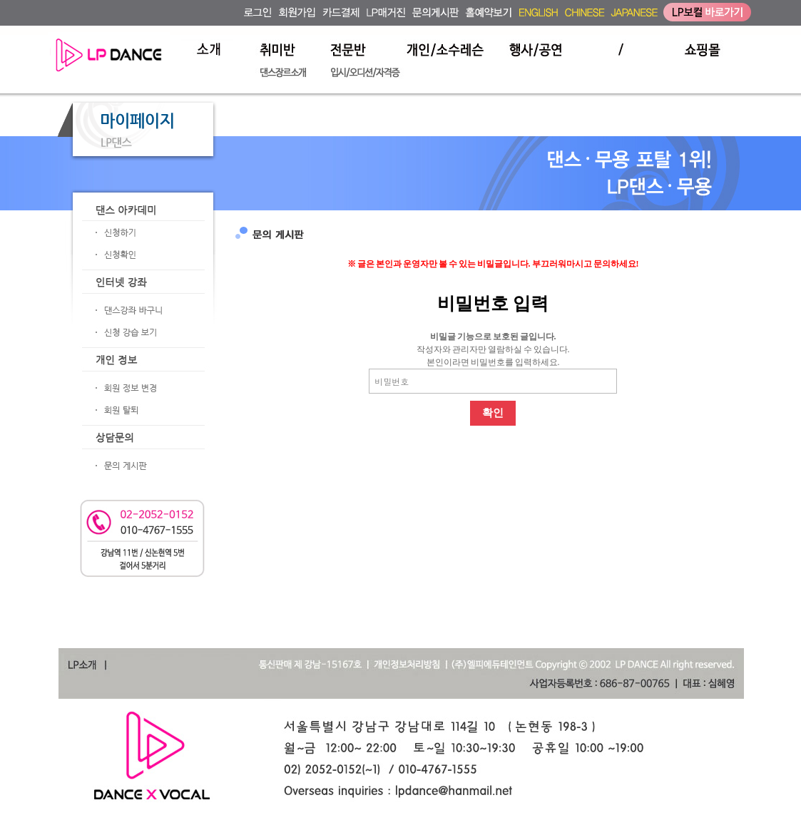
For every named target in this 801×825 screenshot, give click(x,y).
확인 (493, 413)
